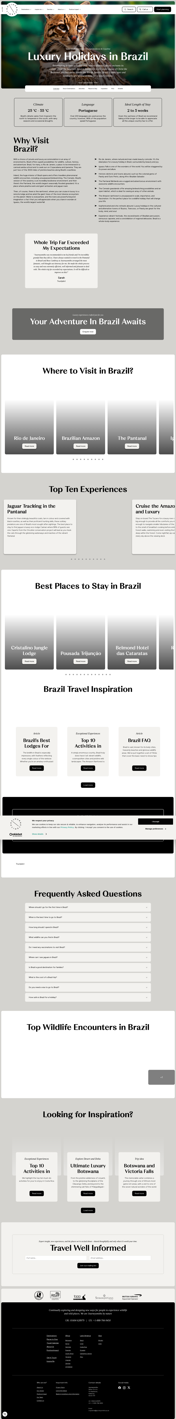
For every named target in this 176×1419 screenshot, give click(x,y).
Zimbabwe (68, 1367)
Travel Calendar (53, 1343)
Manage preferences (155, 1408)
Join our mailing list (88, 1265)
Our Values (40, 1391)
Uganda (68, 1360)
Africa (67, 1336)
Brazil (82, 1340)
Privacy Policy (60, 1387)
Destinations (52, 1336)
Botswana (68, 1340)
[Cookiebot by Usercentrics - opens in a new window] (16, 1414)
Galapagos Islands (86, 1353)
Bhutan (100, 1340)
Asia (100, 1336)
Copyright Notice (61, 1391)
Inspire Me (50, 1361)
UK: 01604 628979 (74, 1320)
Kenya (67, 1344)
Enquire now (88, 331)
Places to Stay (52, 1339)
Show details (37, 1413)
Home (80, 82)
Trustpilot (61, 281)
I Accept (155, 1401)
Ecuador (82, 1350)
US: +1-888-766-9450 (100, 1320)
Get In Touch (52, 1358)
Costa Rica (83, 1347)
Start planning (163, 9)
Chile (81, 1344)
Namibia (68, 1347)
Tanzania (68, 1357)
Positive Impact (53, 1350)
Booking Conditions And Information (67, 1394)
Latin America (88, 82)
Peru (81, 1357)
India (100, 1344)
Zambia (67, 1363)
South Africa (69, 1353)
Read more (38, 768)
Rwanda (68, 1350)
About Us (50, 1347)
